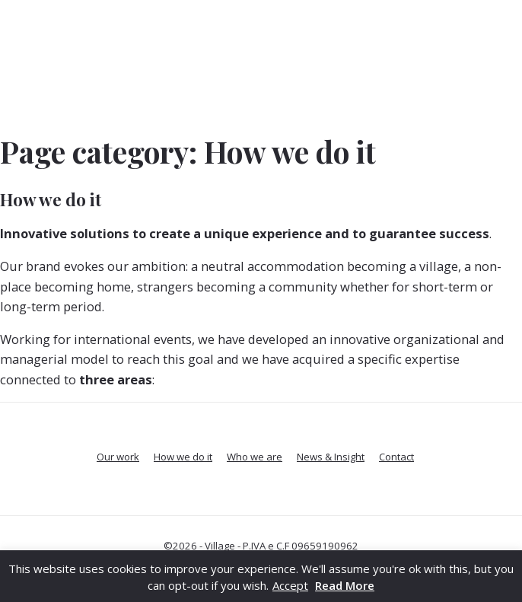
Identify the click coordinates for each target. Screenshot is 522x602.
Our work (118, 456)
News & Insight (330, 456)
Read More (344, 585)
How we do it (50, 199)
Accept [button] (290, 585)
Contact (396, 456)
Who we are (254, 456)
